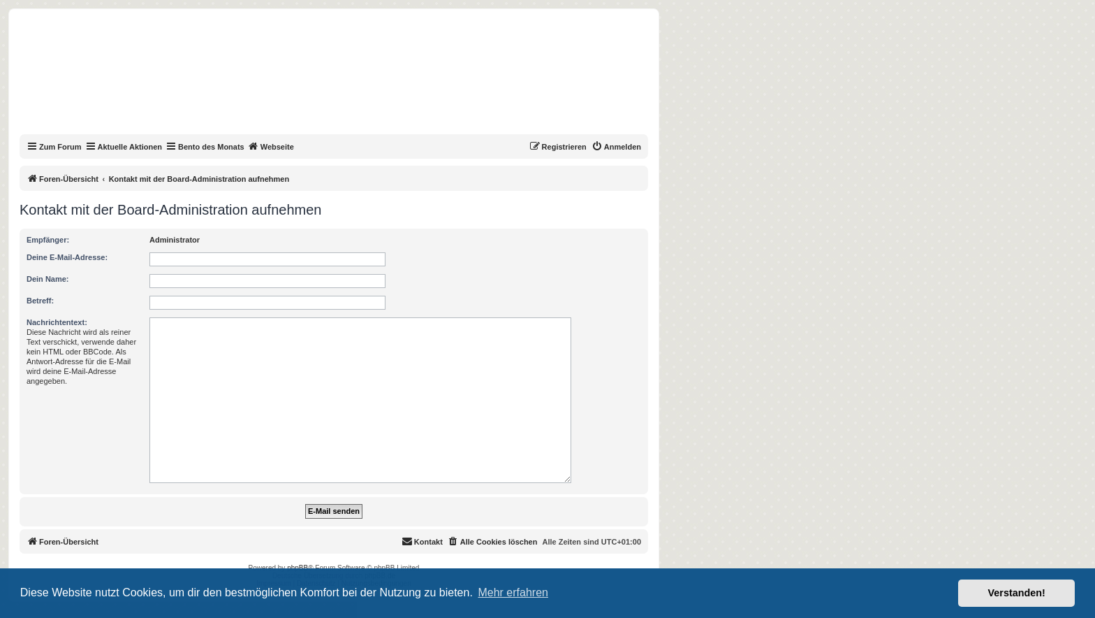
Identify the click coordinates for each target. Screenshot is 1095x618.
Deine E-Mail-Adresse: (67, 257)
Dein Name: (48, 279)
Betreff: (40, 300)
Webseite (271, 146)
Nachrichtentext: (57, 322)
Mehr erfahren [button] (513, 592)
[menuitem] (616, 146)
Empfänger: (48, 240)
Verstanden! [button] (1016, 592)
